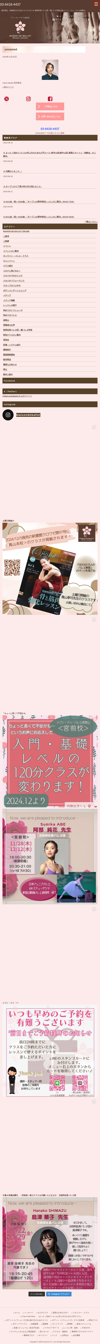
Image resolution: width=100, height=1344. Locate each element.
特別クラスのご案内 (12, 335)
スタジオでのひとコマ (13, 276)
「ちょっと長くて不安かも (50, 759)
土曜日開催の (50, 567)
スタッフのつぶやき (12, 286)
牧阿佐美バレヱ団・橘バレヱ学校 (17, 330)
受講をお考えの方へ (61, 1313)
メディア (7, 295)
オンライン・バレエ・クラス (15, 256)
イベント (7, 246)
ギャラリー (43, 1335)
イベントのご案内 (11, 251)
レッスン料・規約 (70, 1328)
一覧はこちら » (91, 222)
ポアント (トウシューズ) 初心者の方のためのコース (27, 1320)
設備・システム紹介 (12, 345)
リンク (54, 1335)
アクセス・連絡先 (60, 1332)
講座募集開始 (9, 355)
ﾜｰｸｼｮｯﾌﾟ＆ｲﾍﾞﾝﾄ (52, 1328)
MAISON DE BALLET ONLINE (16, 231)
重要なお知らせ (10, 365)
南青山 (6, 320)
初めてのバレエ (10, 315)
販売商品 (7, 360)
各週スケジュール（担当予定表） (27, 1328)
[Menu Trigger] (96, 4)
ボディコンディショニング (14, 291)
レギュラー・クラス (81, 1313)
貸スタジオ (44, 1332)
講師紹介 (7, 350)
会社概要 (76, 1335)
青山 (5, 369)
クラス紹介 (8, 266)
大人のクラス (42, 1313)
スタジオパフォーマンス (13, 281)
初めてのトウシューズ (13, 310)
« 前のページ (8, 87)
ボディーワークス (20, 1324)
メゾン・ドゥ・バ (50, 1049)
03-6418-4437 (10, 4)
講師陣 (45, 1324)
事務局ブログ (29, 1335)
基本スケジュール (84, 1324)
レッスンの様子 (10, 305)
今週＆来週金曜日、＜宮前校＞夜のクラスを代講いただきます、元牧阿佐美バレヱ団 (50, 1241)
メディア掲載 (9, 300)
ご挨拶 (6, 241)
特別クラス (93, 1320)
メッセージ (28, 1313)
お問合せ (65, 1335)
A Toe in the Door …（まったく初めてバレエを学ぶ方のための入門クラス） (51, 1316)
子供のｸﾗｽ (86, 1328)
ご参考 (6, 236)
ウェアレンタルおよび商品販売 (23, 1332)
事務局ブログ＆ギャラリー (82, 1332)
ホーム (17, 1313)
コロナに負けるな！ (12, 271)
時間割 (70, 1324)
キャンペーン (9, 261)
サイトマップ (57, 1324)
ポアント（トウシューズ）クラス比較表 (68, 1320)
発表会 (6, 340)
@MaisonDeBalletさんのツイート (17, 396)
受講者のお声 (9, 325)
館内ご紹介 (8, 374)
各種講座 (34, 1324)
